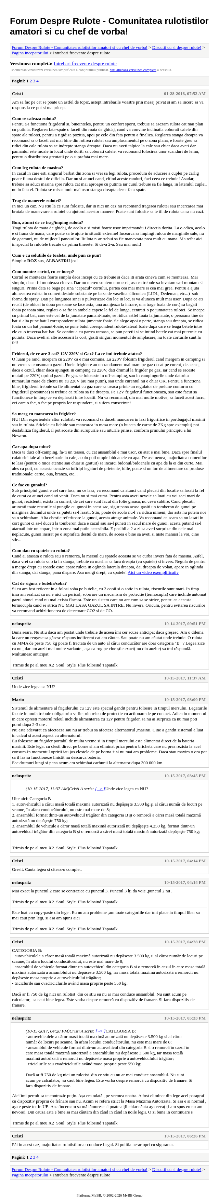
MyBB (96, 1195)
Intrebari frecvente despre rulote (85, 63)
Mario (18, 699)
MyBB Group (132, 1195)
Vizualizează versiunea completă (133, 70)
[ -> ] (100, 788)
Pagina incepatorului (30, 52)
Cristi (17, 93)
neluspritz (21, 623)
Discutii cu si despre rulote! (177, 47)
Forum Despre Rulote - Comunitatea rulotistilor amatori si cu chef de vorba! (109, 26)
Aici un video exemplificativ (153, 572)
